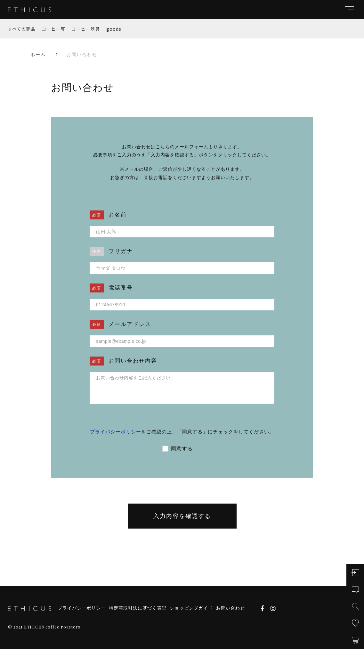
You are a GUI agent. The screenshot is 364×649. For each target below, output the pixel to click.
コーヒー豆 (53, 29)
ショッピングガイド (191, 608)
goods (113, 29)
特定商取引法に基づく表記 (137, 608)
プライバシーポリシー (115, 431)
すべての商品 (22, 29)
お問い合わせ (230, 608)
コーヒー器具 (86, 29)
